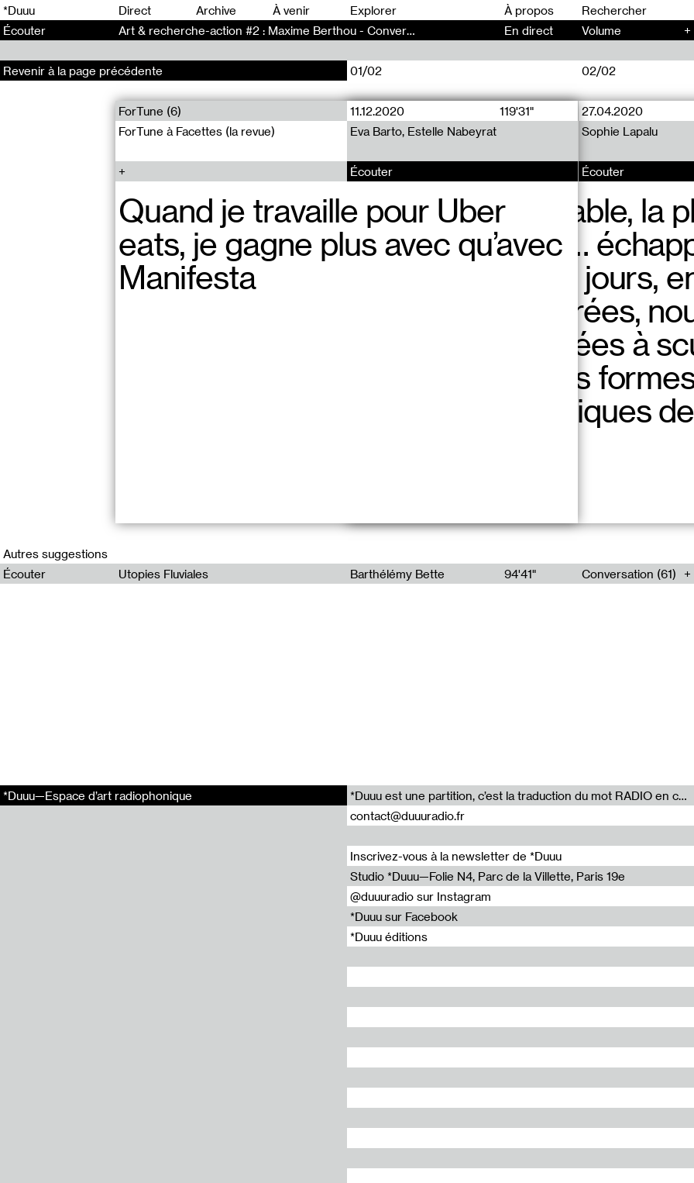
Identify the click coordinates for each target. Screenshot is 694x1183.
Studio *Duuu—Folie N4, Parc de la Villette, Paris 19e (487, 876)
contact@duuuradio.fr (407, 816)
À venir (291, 10)
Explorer (373, 10)
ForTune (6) (150, 111)
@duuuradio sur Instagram (420, 896)
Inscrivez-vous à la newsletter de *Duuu (456, 856)
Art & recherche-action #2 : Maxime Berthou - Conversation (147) (293, 30)
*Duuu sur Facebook (404, 916)
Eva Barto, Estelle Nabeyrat (423, 131)
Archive (216, 10)
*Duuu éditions (389, 936)
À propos (529, 10)
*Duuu (19, 10)
